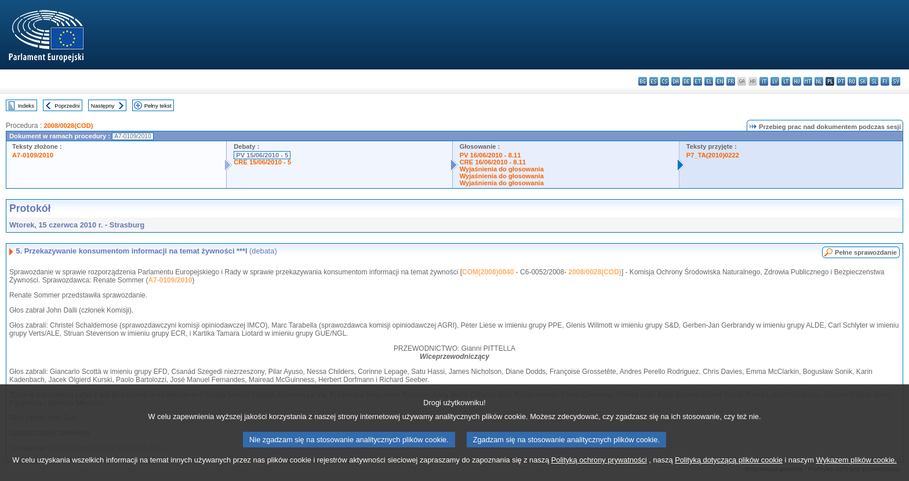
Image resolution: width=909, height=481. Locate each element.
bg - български (642, 81)
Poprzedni (66, 105)
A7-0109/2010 (32, 155)
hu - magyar (796, 81)
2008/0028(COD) (68, 125)
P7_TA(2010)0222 (712, 155)
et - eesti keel (697, 81)
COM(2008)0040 (488, 272)
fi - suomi (885, 81)
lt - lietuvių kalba (785, 81)
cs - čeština (664, 81)
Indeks (26, 105)
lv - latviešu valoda (774, 81)
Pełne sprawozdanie (866, 252)
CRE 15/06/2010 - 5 (262, 162)
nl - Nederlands (819, 81)
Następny (103, 105)
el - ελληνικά (708, 81)
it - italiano (763, 81)
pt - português (841, 81)
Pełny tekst (158, 105)
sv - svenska (896, 81)
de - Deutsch (686, 81)
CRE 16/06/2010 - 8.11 (493, 162)
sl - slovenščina (874, 81)
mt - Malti (807, 81)
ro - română (852, 81)
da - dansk (675, 81)
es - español (653, 81)
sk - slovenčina (863, 81)
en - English (719, 81)
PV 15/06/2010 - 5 (262, 155)
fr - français (730, 81)
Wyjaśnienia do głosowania (502, 169)
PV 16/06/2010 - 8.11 (490, 155)
